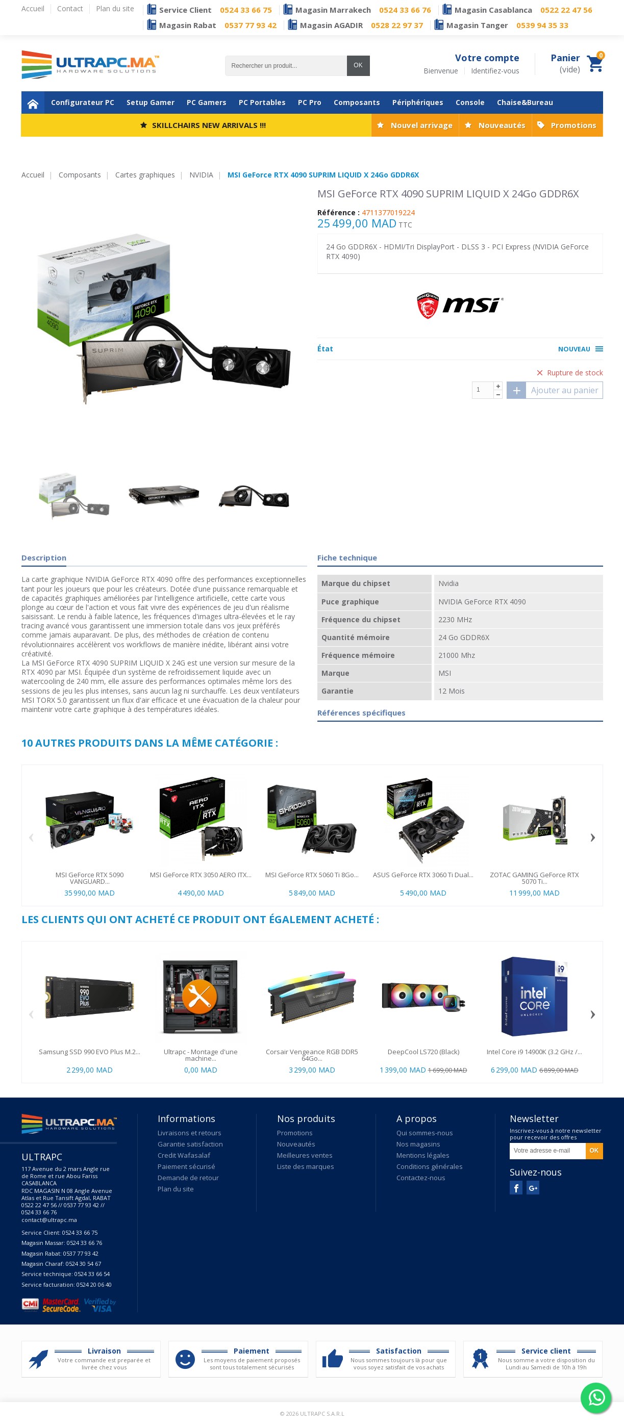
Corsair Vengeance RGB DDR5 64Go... (312, 1055)
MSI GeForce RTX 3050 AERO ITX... (201, 874)
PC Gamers (207, 102)
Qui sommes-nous (424, 1132)
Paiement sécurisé (186, 1166)
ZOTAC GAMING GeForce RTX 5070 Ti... (534, 878)
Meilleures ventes (305, 1155)
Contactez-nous (420, 1177)
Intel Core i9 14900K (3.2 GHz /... (534, 1051)
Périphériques (417, 102)
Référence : (338, 212)
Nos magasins (418, 1144)
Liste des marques (305, 1166)
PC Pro (309, 102)
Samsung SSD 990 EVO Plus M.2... (89, 1051)
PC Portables (262, 102)
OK (358, 65)
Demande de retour (188, 1177)
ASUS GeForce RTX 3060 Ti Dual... (423, 874)
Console (470, 102)
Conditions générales (429, 1166)
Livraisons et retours (189, 1132)
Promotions (573, 125)
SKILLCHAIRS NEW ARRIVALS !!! (209, 125)
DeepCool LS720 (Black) (423, 1051)
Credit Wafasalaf (184, 1155)
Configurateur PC (82, 102)
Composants (357, 102)
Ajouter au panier (552, 390)
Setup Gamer (150, 102)
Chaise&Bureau (525, 102)
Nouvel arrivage (422, 125)
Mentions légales (423, 1155)
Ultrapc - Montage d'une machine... (201, 1055)
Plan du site (176, 1188)
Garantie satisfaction (190, 1144)
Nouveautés (502, 125)
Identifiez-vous (495, 70)
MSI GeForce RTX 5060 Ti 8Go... (312, 874)
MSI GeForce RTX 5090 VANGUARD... (89, 878)
